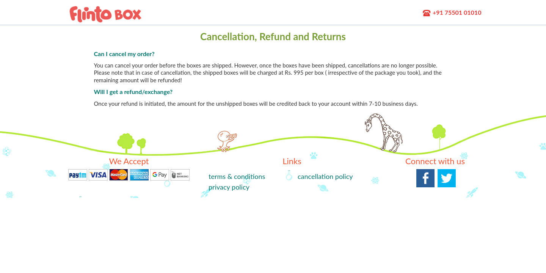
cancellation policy (325, 176)
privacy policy (229, 187)
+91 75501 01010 (452, 12)
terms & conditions (237, 176)
